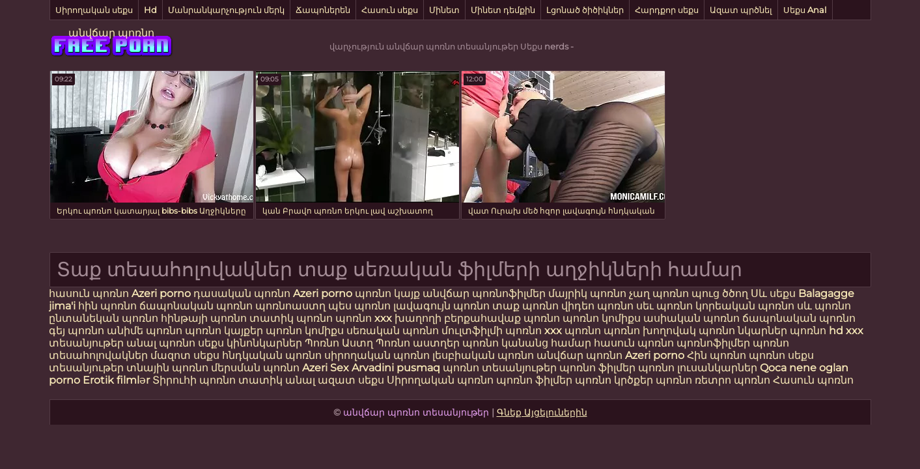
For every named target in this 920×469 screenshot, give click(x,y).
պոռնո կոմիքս (602, 318)
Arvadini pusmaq (397, 368)
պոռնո (767, 355)
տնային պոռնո (167, 368)
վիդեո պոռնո (597, 306)
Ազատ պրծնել (741, 10)
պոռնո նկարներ (743, 330)
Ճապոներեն (323, 10)
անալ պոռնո (160, 343)
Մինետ (444, 10)
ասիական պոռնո (691, 318)
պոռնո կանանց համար (526, 343)
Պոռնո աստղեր (418, 343)
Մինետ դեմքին (503, 10)
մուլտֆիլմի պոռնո (491, 330)
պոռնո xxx (363, 318)
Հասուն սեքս (389, 10)
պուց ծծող (721, 293)
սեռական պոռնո (392, 330)
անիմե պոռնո (144, 330)
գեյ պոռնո (76, 330)
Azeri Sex (327, 368)
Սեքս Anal (805, 10)
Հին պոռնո (718, 355)
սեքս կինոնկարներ (250, 343)
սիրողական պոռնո (377, 355)
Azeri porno (162, 293)
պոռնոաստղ (290, 306)
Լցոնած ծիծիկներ (585, 10)
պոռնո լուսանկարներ (699, 368)
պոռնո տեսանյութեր (500, 368)
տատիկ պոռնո (291, 318)
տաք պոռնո (525, 306)
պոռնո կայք (387, 293)
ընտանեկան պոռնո (103, 318)
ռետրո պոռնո (734, 380)
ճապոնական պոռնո (196, 306)
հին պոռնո (107, 306)
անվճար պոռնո (111, 33)
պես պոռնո (359, 306)
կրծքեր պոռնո (654, 380)
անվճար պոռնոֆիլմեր (484, 293)
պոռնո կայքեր (224, 330)
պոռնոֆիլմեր (713, 343)
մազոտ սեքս (184, 355)
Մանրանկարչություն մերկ (226, 10)
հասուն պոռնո (89, 293)
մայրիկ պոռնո (587, 293)
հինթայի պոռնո (204, 318)
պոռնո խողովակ (650, 330)
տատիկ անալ (276, 380)
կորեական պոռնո (744, 306)
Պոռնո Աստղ (339, 343)
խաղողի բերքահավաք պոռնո (477, 318)
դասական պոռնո (243, 293)
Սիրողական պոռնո (440, 380)
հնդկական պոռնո (272, 355)
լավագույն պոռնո (441, 306)
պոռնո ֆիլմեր (598, 368)
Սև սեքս (773, 293)
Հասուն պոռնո (813, 380)
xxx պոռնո (572, 330)
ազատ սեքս (351, 380)
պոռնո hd (816, 330)
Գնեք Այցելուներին (542, 412)
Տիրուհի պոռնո (195, 380)
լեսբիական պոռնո (483, 355)
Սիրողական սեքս (94, 10)
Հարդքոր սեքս (667, 10)
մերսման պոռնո (255, 368)
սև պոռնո (824, 306)
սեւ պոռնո (664, 306)
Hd (150, 10)
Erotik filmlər (117, 380)
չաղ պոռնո (659, 293)
